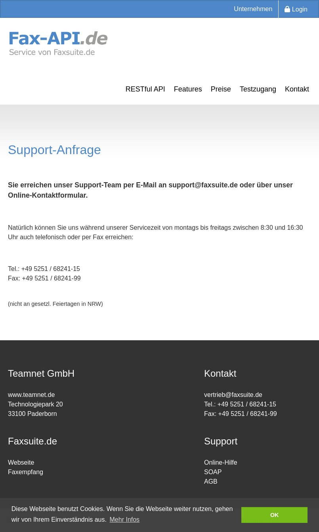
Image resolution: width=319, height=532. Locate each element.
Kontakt (297, 89)
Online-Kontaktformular (47, 195)
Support (220, 441)
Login (296, 9)
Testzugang (258, 89)
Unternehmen (253, 9)
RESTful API (145, 89)
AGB (211, 481)
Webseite (21, 462)
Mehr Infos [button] (125, 519)
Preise (221, 89)
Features (188, 89)
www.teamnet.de (31, 394)
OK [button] (274, 515)
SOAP (213, 472)
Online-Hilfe (220, 462)
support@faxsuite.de (203, 185)
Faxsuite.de (32, 441)
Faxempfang (25, 472)
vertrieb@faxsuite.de (233, 394)
